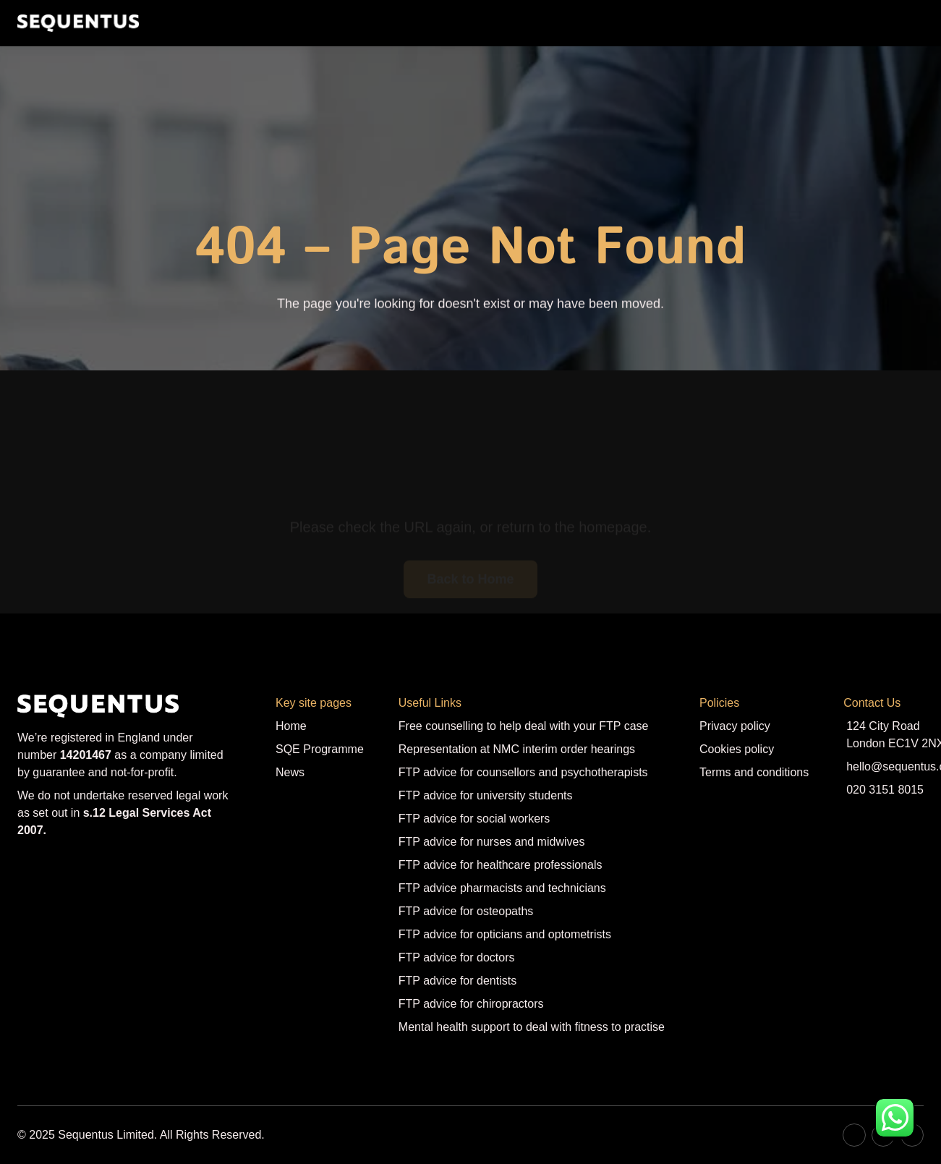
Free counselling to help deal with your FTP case (524, 726)
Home (291, 726)
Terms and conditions (754, 772)
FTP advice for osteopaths (466, 911)
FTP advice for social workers (474, 818)
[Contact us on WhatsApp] (895, 1118)
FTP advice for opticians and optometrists (505, 934)
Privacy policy (734, 726)
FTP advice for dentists (457, 980)
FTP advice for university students (486, 795)
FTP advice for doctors (457, 957)
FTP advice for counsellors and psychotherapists (523, 772)
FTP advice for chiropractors (471, 1004)
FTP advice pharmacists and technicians (502, 888)
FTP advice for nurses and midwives (492, 842)
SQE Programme (320, 749)
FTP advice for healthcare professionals (501, 865)
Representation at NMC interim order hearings (517, 749)
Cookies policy (736, 749)
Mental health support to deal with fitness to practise (532, 1027)
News (290, 772)
